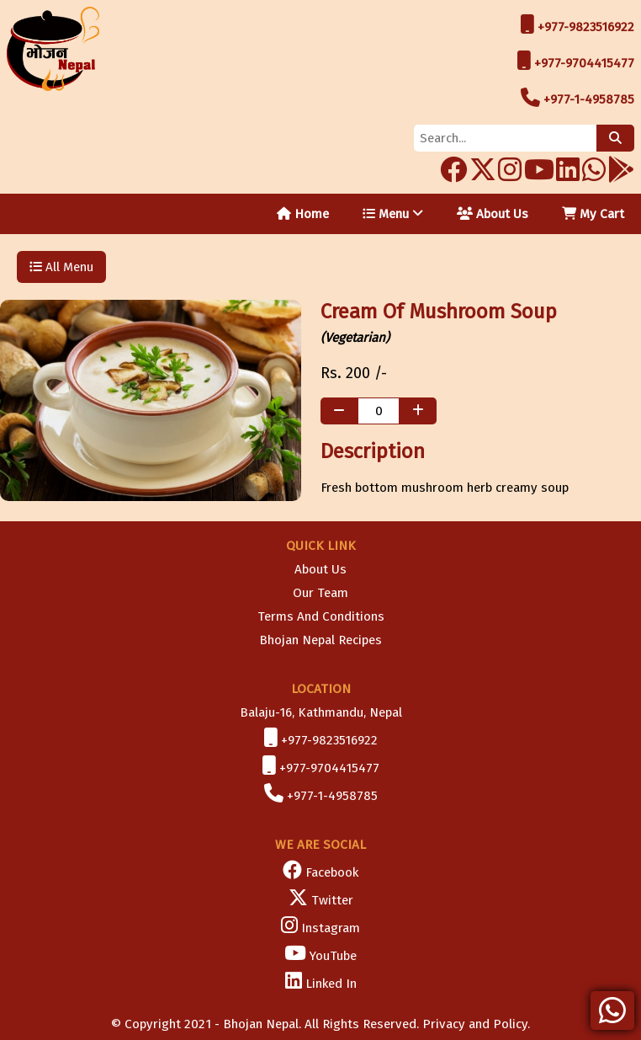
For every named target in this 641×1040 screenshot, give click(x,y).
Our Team (320, 592)
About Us (492, 213)
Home (303, 213)
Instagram (330, 928)
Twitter (332, 900)
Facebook (331, 872)
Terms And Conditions (320, 616)
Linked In (331, 983)
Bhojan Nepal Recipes (320, 640)
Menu (393, 213)
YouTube (333, 955)
